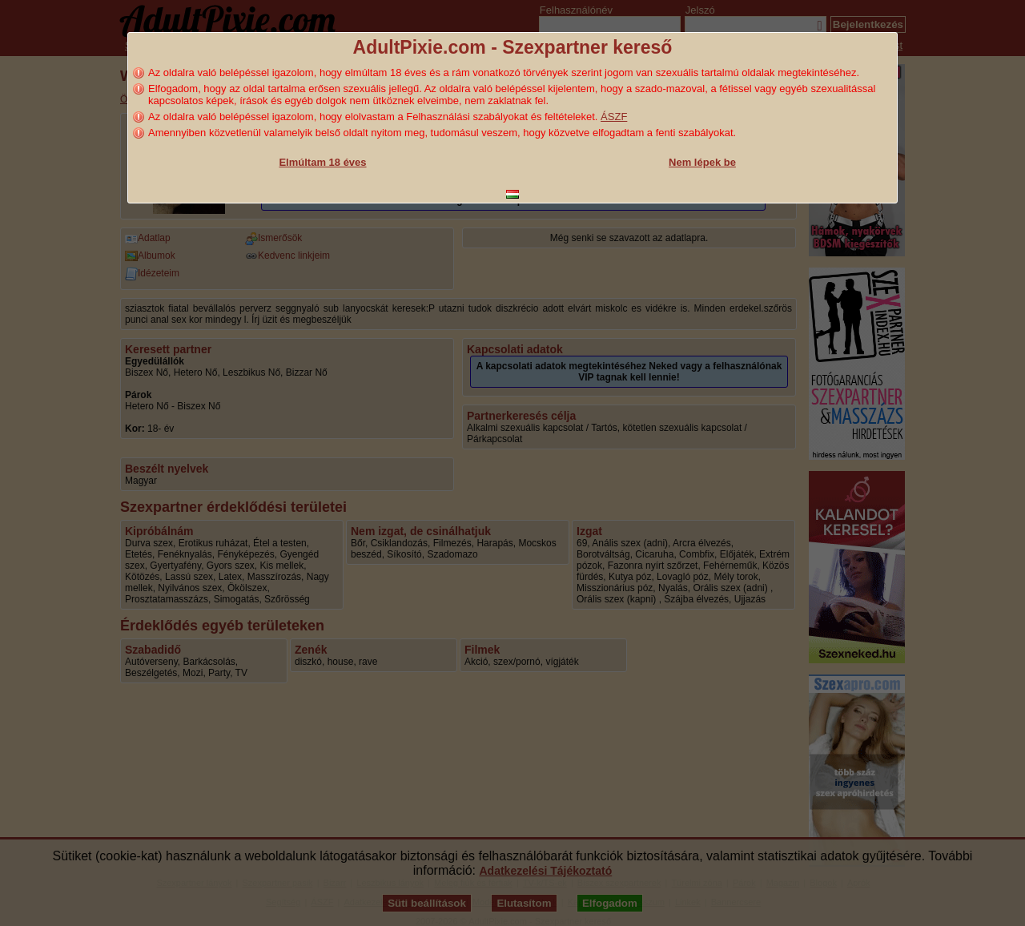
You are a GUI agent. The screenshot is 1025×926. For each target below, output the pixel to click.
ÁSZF (614, 117)
